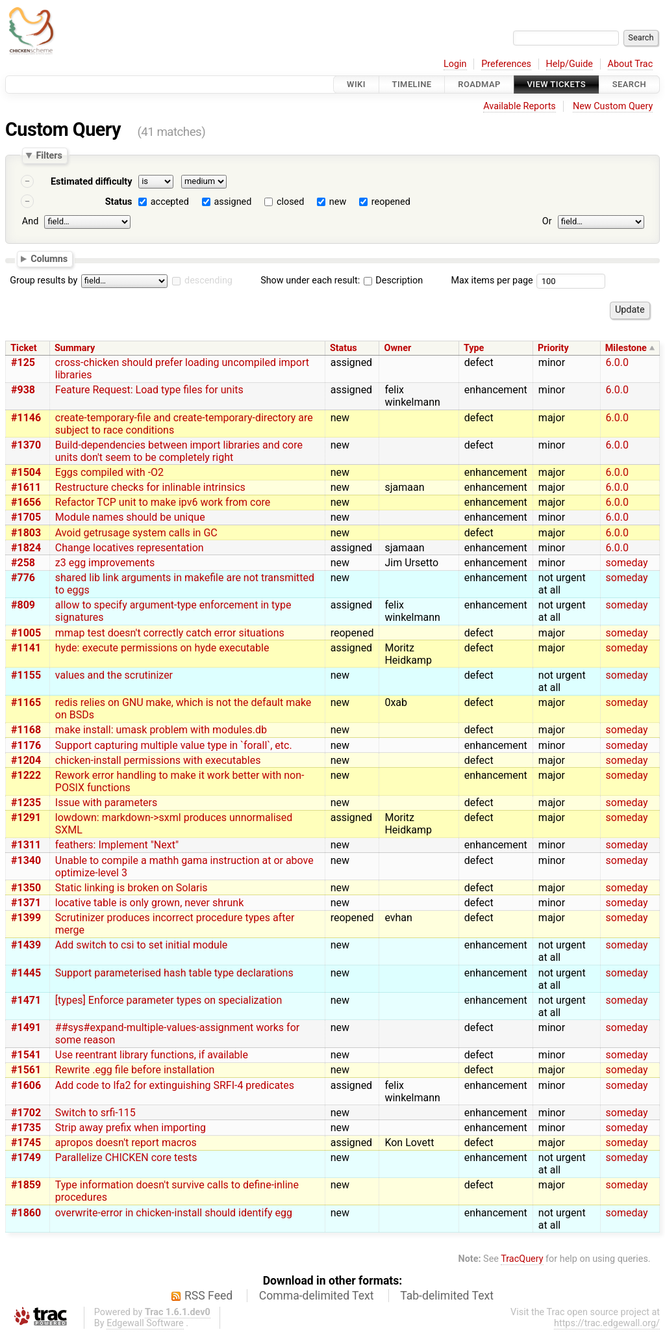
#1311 (26, 845)
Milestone (626, 348)
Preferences (506, 64)
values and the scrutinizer (114, 675)
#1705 (26, 517)
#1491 (26, 1027)
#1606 (26, 1085)
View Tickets (556, 84)
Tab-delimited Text (447, 1295)
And (30, 221)
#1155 (26, 675)
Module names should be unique (130, 517)
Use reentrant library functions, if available (151, 1055)
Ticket (23, 348)
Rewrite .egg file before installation (135, 1070)
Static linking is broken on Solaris (131, 888)
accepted (170, 201)
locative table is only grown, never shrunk (149, 902)
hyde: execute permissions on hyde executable (162, 648)
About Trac (630, 64)
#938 (23, 390)
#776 (23, 577)
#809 (23, 605)
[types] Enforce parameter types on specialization (168, 1000)
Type (474, 348)
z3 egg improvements (105, 562)
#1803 (26, 533)
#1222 (26, 775)
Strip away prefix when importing (130, 1127)
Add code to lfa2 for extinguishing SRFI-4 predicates (174, 1085)
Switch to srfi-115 (95, 1112)
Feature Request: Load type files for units (149, 390)
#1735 (26, 1127)
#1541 (26, 1055)
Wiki (356, 84)
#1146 (26, 418)
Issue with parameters (106, 802)
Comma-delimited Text (316, 1295)
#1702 (26, 1112)
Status (118, 201)
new (337, 201)
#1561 (26, 1070)
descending (208, 280)
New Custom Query (613, 106)
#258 (23, 562)
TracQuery (522, 1258)
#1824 (26, 548)
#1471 (26, 1000)
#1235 (26, 802)
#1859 (26, 1185)
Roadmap (479, 84)
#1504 (26, 472)
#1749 (26, 1157)
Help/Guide (569, 64)
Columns (49, 258)
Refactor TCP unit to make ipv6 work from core (163, 502)
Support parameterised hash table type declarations (174, 973)
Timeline (412, 84)
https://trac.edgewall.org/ (607, 1323)
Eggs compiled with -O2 (109, 472)
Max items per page (492, 280)
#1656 (26, 502)
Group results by (43, 280)
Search (629, 84)
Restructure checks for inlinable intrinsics (150, 487)
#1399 (26, 917)
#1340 (26, 860)
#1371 (26, 902)
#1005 (26, 633)
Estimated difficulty (91, 181)
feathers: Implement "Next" (117, 845)
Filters (49, 155)
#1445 (26, 973)
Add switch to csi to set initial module (141, 945)
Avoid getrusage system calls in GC (136, 533)
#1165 (26, 702)
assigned (232, 201)
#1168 (26, 730)
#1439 (26, 945)
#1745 (26, 1142)
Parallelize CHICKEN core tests (126, 1157)
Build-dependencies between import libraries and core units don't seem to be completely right (179, 451)
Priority (553, 348)
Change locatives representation (129, 548)
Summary (75, 348)
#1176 (26, 745)
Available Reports (519, 106)
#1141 (26, 648)
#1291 (26, 817)
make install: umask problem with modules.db (161, 730)
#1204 (26, 760)
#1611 (26, 487)
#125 (23, 362)
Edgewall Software (145, 1323)
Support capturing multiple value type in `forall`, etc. (173, 745)
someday (627, 562)
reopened (390, 201)
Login (455, 64)
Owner (398, 348)
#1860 (26, 1213)
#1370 (26, 445)
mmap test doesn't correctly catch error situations (169, 633)
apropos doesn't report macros (126, 1142)
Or (547, 221)
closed (290, 201)
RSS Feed (208, 1295)
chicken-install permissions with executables (158, 760)
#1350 (26, 888)
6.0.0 (617, 362)
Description (393, 280)
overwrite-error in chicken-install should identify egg (173, 1213)
